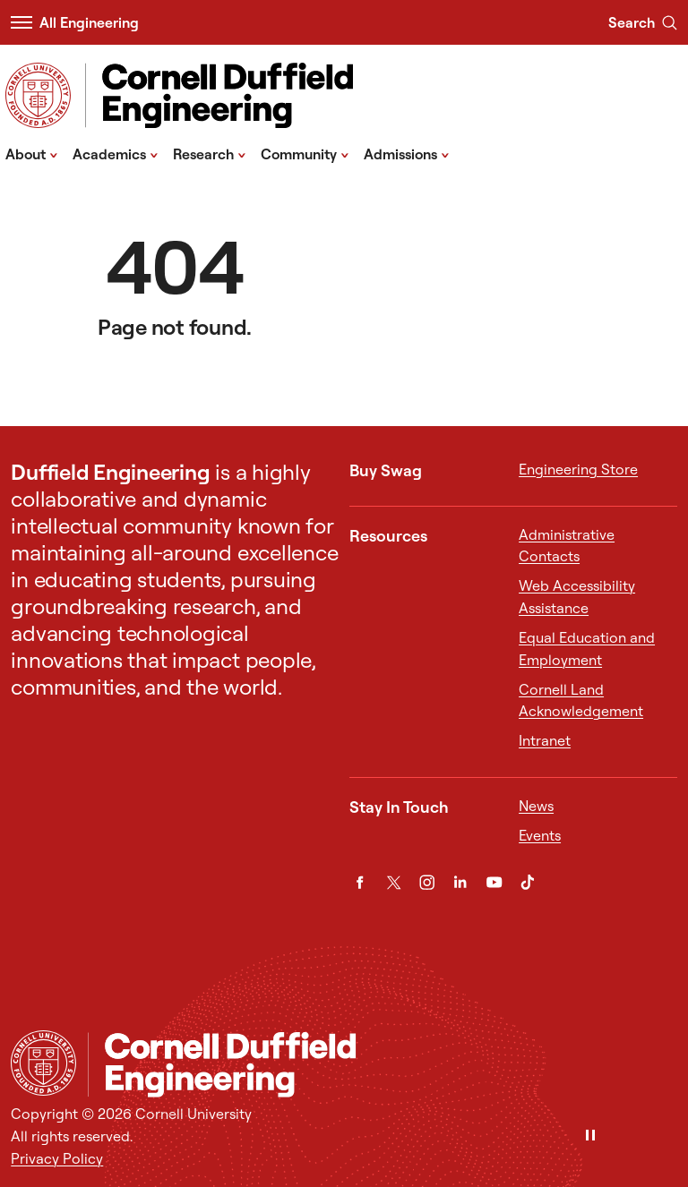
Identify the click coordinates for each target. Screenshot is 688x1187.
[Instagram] (427, 882)
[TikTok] (527, 882)
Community (305, 153)
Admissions (407, 153)
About (31, 153)
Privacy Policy (57, 1158)
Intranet (545, 740)
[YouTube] (494, 882)
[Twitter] (393, 882)
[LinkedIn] (460, 882)
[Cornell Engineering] (382, 1064)
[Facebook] (359, 882)
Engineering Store (578, 469)
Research (209, 153)
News (536, 806)
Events (540, 835)
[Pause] (590, 1136)
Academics (116, 153)
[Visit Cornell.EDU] (38, 95)
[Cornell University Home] (43, 1063)
